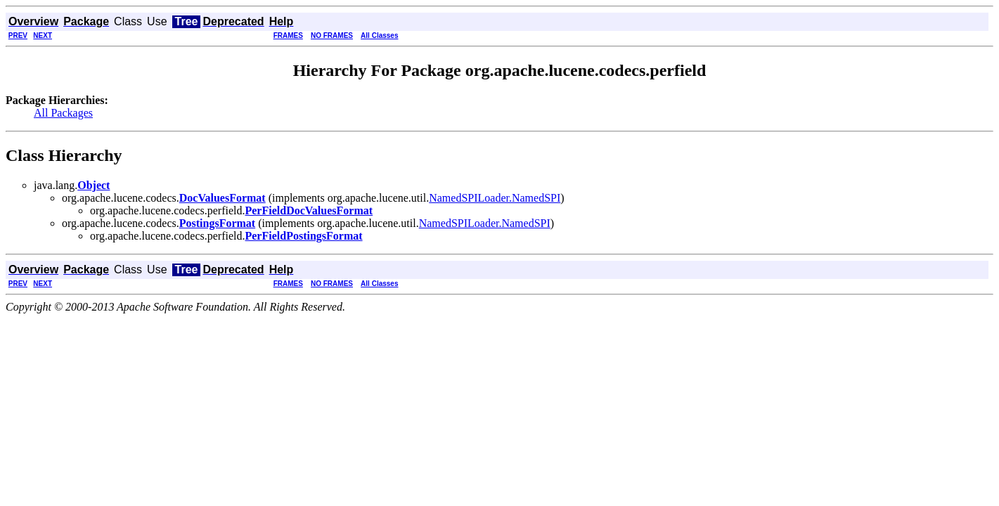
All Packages (63, 113)
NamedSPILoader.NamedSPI (494, 198)
